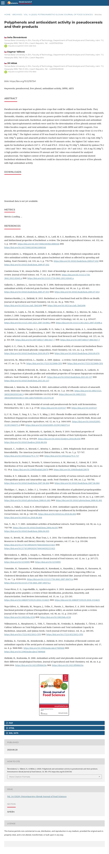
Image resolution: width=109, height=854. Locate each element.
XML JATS (13, 733)
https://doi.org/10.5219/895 (17, 562)
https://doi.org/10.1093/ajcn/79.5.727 (21, 456)
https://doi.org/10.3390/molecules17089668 (44, 648)
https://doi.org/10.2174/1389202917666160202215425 (29, 544)
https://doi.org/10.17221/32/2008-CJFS (44, 363)
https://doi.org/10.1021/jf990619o (31, 665)
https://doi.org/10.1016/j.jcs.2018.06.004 (57, 514)
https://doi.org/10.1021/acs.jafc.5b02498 (23, 305)
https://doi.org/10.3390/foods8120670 (30, 469)
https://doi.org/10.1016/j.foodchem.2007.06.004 (26, 483)
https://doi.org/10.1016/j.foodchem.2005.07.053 (26, 291)
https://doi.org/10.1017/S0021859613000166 (38, 243)
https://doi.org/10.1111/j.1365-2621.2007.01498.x (27, 322)
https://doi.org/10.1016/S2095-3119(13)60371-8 (47, 425)
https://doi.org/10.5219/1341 (23, 81)
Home (7, 14)
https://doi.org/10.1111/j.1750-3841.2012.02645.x (50, 278)
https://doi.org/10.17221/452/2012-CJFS (22, 634)
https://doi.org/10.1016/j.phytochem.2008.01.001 (27, 500)
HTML (11, 728)
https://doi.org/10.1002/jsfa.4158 (19, 617)
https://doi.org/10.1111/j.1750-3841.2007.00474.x (50, 579)
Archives (17, 14)
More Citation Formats (19, 777)
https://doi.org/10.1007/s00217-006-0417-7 (35, 339)
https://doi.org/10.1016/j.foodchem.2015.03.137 (69, 377)
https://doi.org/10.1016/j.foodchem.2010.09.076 (26, 353)
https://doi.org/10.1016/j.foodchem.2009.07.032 (76, 261)
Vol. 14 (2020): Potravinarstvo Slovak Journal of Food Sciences (58, 14)
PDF (10, 723)
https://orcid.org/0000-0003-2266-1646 (22, 46)
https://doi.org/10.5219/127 (53, 407)
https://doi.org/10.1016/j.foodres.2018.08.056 (59, 438)
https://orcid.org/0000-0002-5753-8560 (22, 72)
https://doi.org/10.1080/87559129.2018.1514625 (26, 600)
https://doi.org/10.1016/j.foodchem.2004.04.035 (35, 527)
